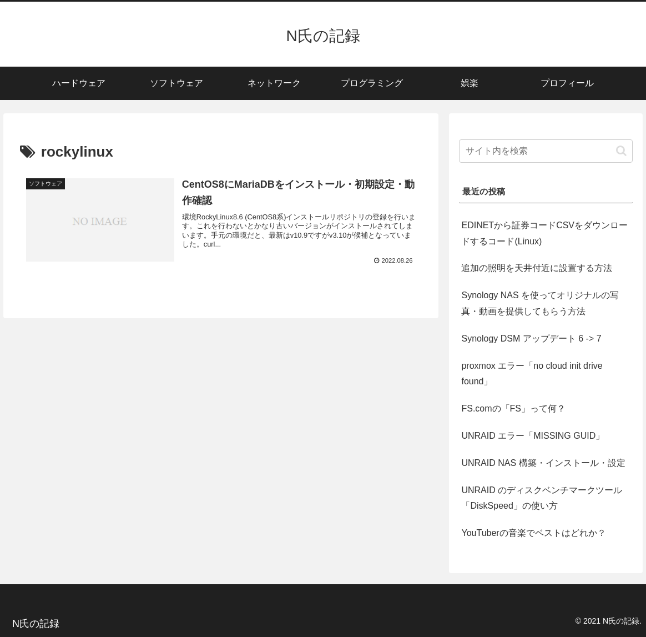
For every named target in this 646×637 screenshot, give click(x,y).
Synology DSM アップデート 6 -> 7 (531, 338)
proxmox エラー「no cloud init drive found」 (531, 374)
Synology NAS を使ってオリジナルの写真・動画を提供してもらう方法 (540, 303)
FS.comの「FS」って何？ (513, 408)
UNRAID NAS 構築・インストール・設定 (543, 463)
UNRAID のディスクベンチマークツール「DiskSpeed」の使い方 (541, 498)
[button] (621, 150)
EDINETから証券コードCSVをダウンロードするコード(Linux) (544, 233)
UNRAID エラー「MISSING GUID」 (532, 435)
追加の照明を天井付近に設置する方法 (536, 268)
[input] (545, 151)
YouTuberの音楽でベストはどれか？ (533, 533)
